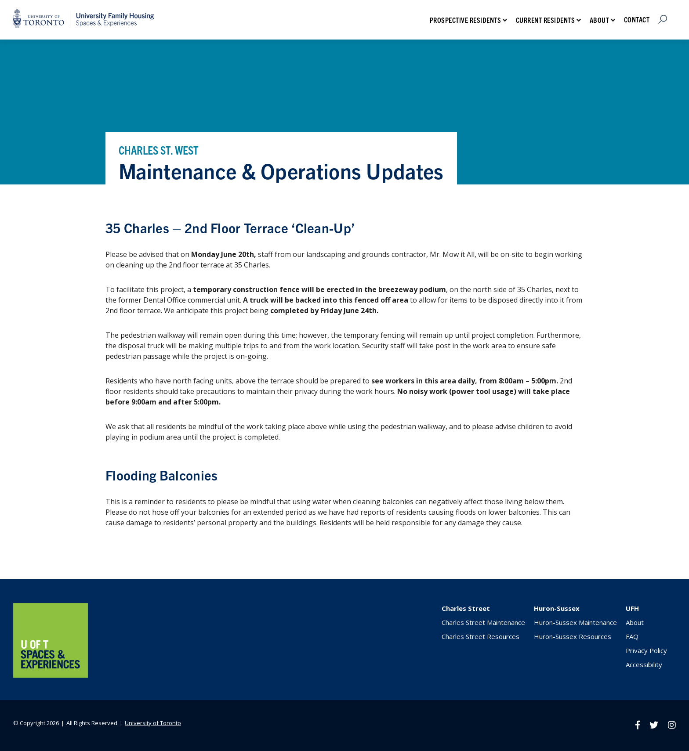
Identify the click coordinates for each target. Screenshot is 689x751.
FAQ (632, 636)
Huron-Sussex (557, 608)
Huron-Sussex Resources (572, 636)
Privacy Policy (646, 650)
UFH (632, 608)
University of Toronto (153, 723)
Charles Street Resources (480, 636)
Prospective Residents (465, 19)
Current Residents (545, 19)
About (599, 19)
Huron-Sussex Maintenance (575, 622)
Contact (637, 19)
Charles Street (466, 608)
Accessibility (644, 664)
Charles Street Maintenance (483, 622)
